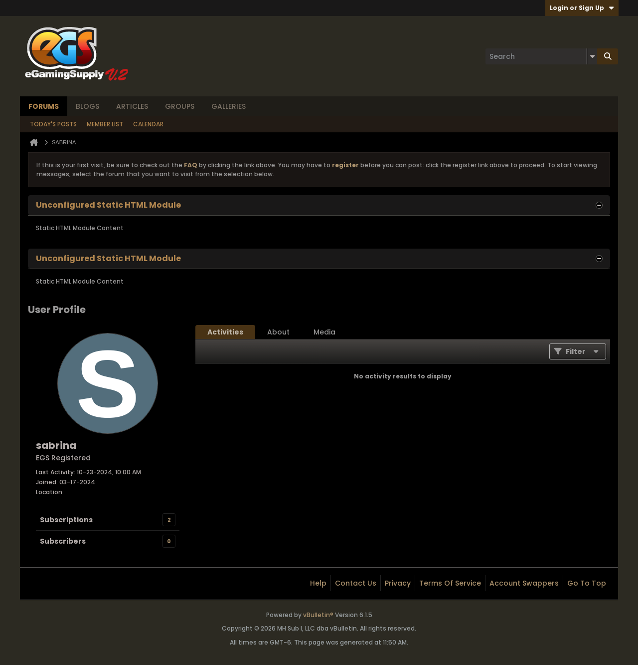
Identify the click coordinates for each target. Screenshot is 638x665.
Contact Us (355, 583)
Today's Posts (53, 124)
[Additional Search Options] (592, 56)
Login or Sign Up (582, 7)
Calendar (148, 124)
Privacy (398, 583)
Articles (132, 106)
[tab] (225, 332)
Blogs (87, 106)
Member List (105, 124)
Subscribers (63, 541)
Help (318, 583)
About (278, 332)
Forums (43, 106)
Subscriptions (66, 520)
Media (324, 332)
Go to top (586, 583)
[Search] (541, 56)
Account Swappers (524, 583)
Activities (225, 332)
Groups (179, 106)
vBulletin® (318, 615)
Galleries (228, 106)
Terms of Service (450, 583)
